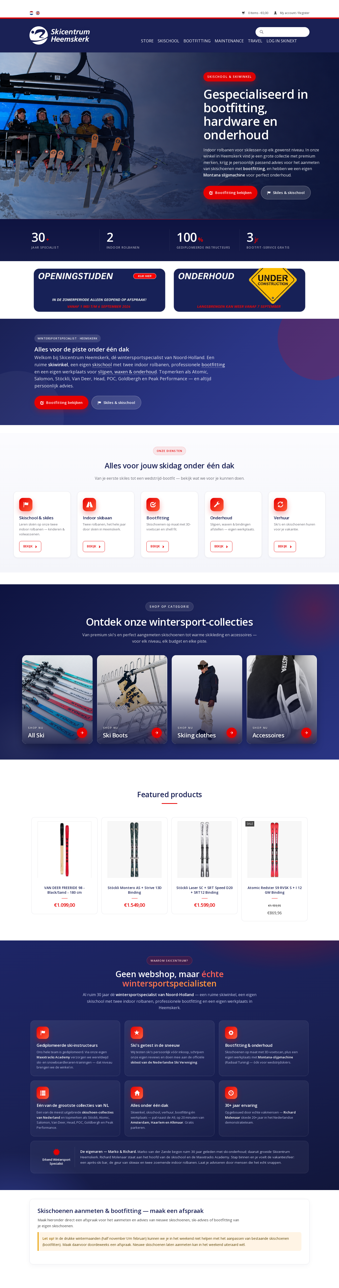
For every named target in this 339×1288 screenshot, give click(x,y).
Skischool (168, 41)
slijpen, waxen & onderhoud (127, 372)
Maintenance (229, 41)
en (38, 13)
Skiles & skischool (286, 192)
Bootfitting (197, 41)
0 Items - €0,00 (255, 13)
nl (31, 13)
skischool (102, 364)
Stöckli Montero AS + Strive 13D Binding (135, 890)
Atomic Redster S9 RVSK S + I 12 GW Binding (275, 890)
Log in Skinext (282, 41)
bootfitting (213, 364)
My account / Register (292, 13)
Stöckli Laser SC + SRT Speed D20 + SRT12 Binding (204, 890)
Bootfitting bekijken (230, 192)
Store (147, 41)
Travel (255, 41)
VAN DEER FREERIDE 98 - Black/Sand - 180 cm (64, 890)
